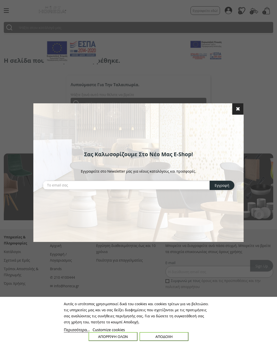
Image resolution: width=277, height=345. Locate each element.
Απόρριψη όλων (113, 336)
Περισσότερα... (77, 329)
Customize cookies (109, 329)
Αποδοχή (164, 336)
